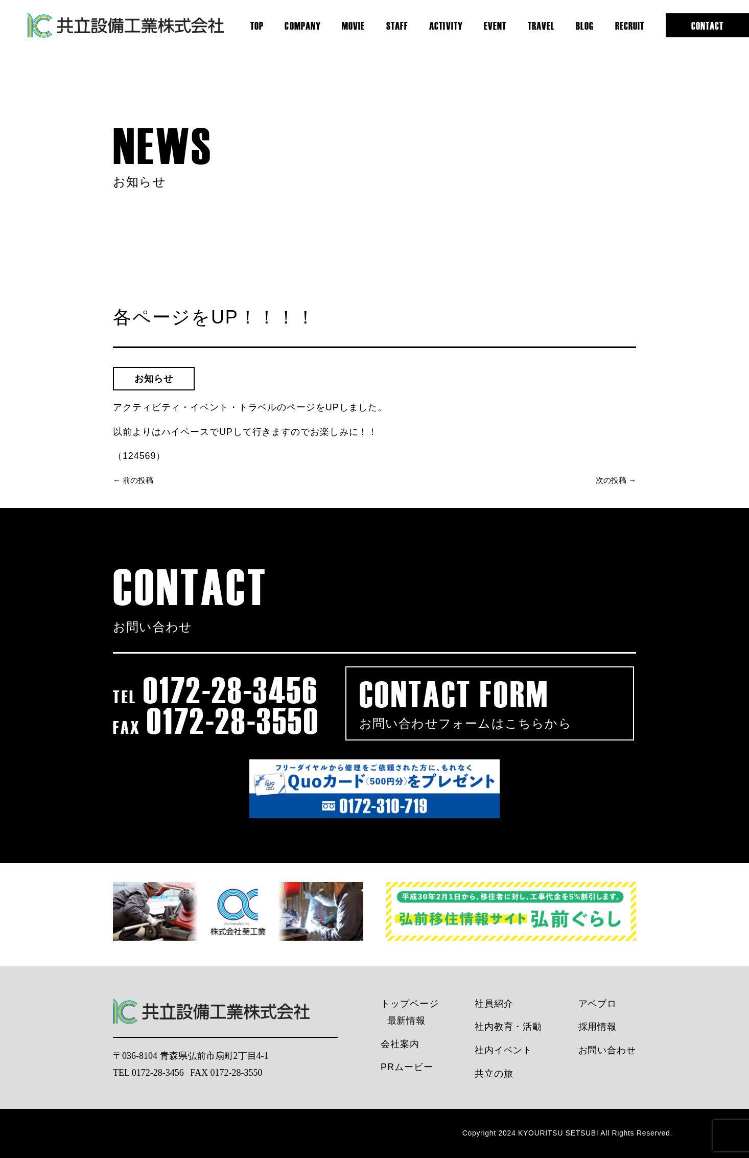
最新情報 (406, 1020)
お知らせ (153, 379)
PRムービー (407, 1067)
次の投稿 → (616, 480)
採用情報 (597, 1027)
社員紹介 (494, 1004)
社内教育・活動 (508, 1027)
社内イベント (503, 1050)
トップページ (409, 1004)
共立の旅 (494, 1074)
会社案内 (400, 1044)
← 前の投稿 (133, 480)
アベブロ (597, 1004)
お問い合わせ (607, 1050)
